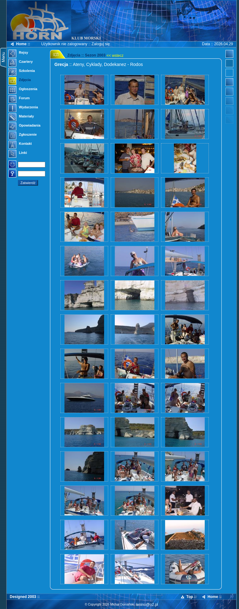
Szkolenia (21, 71)
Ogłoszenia (22, 89)
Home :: (20, 44)
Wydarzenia (23, 107)
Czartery (20, 62)
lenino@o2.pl (147, 604)
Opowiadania (24, 125)
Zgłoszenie (22, 135)
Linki (17, 153)
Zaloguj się (101, 44)
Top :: (188, 597)
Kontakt (20, 144)
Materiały (21, 116)
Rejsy (18, 53)
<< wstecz (115, 55)
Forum (19, 98)
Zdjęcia (19, 80)
